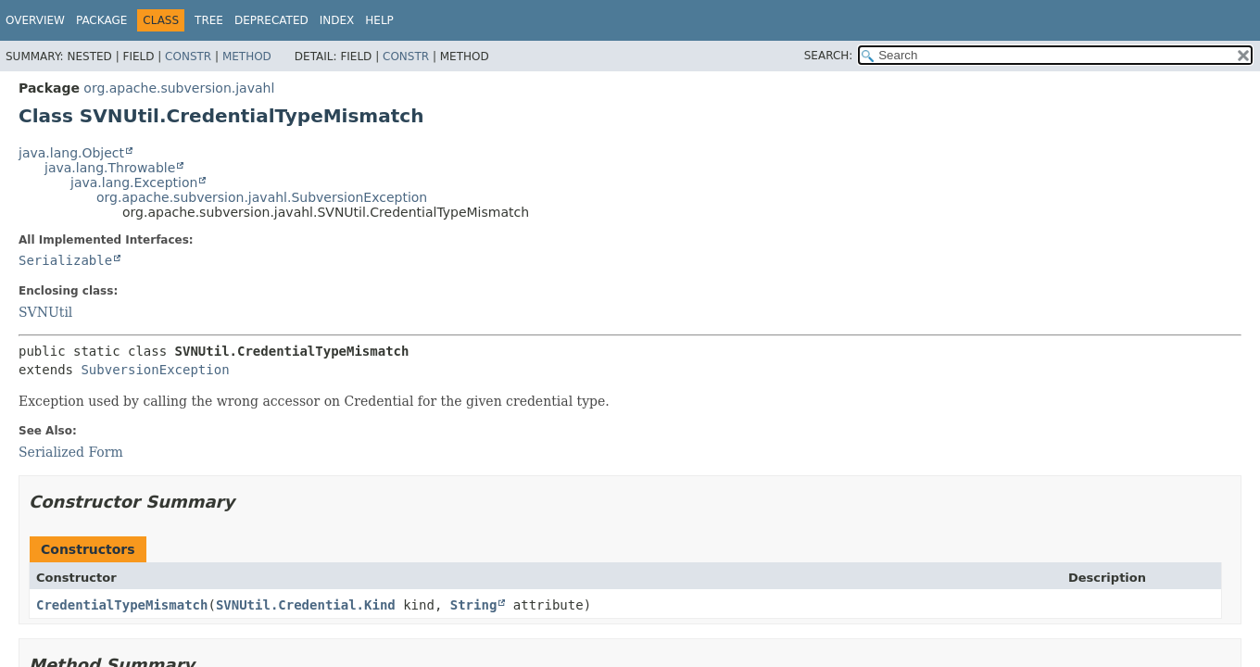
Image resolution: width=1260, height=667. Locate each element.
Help (379, 20)
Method (246, 56)
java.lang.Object (71, 152)
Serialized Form (71, 452)
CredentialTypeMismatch (122, 605)
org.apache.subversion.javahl (178, 88)
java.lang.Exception (133, 182)
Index (337, 20)
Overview (35, 20)
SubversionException (155, 369)
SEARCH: (828, 55)
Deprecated (271, 20)
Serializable (65, 260)
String (474, 605)
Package (101, 20)
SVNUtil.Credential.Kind (306, 605)
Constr (188, 56)
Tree (209, 20)
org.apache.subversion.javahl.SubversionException (261, 197)
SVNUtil (45, 312)
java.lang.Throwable (109, 167)
